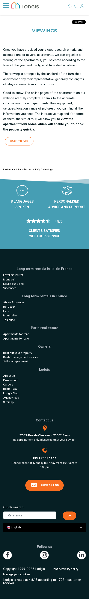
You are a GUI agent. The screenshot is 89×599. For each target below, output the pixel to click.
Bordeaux (9, 306)
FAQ (37, 169)
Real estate (9, 169)
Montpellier (10, 315)
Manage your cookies (16, 574)
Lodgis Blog (10, 393)
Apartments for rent (16, 334)
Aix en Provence (13, 302)
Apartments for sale (16, 338)
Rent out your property (17, 352)
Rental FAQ (10, 388)
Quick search (13, 507)
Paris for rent (25, 169)
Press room (10, 380)
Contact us (44, 485)
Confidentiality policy (65, 569)
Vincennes (9, 288)
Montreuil (9, 279)
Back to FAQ (19, 140)
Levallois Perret (13, 275)
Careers (8, 384)
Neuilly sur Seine (13, 283)
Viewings (48, 169)
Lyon (6, 311)
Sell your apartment (15, 361)
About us (9, 375)
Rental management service (20, 357)
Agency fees (11, 397)
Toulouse (9, 320)
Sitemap (8, 402)
